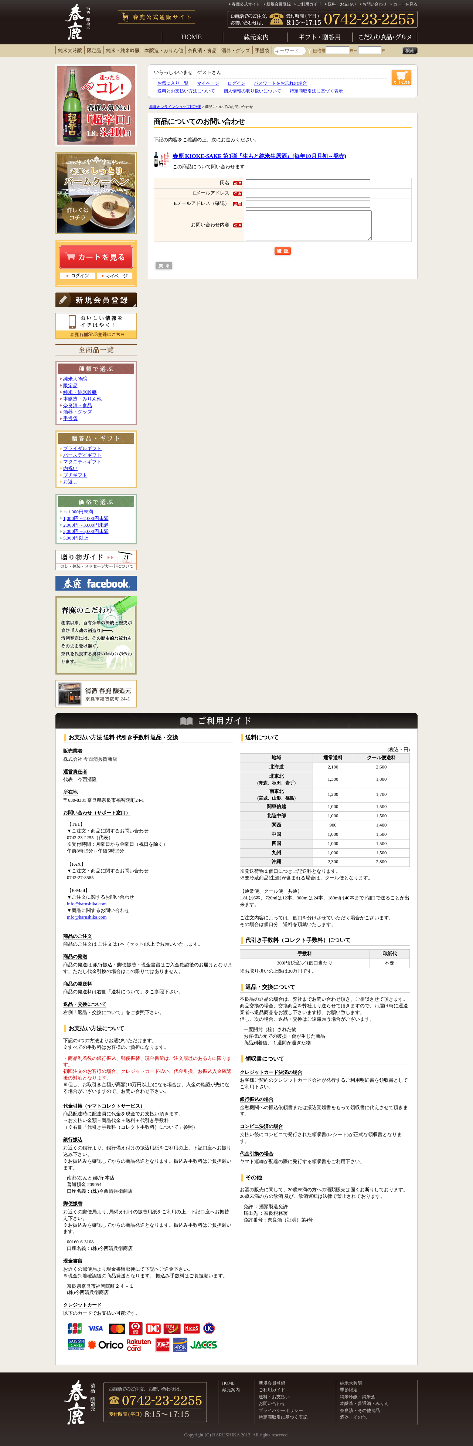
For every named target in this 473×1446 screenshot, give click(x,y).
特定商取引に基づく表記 (283, 1417)
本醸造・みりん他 (163, 50)
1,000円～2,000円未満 (86, 518)
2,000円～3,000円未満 (86, 525)
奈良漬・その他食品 (360, 1410)
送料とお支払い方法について (186, 91)
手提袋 (262, 50)
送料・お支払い (342, 4)
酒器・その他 (353, 1417)
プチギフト (75, 475)
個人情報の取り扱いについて (252, 91)
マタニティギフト (82, 461)
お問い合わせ (375, 4)
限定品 (94, 50)
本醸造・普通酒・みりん (364, 1403)
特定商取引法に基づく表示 (316, 91)
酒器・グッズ (235, 50)
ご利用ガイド (309, 4)
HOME (228, 1383)
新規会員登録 (278, 4)
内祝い (70, 468)
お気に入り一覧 (172, 83)
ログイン (236, 83)
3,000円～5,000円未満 (86, 531)
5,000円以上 (75, 538)
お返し (70, 481)
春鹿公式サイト (246, 4)
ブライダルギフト (82, 448)
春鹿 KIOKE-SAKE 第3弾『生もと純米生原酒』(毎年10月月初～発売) (259, 156)
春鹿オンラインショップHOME (175, 107)
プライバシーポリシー (281, 1410)
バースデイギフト (82, 455)
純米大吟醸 (70, 50)
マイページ (208, 83)
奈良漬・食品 (202, 50)
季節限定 (349, 1390)
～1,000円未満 (78, 511)
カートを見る (405, 4)
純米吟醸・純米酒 (357, 1397)
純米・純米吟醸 (123, 50)
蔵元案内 (231, 1390)
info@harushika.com (86, 903)
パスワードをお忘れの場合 (280, 83)
